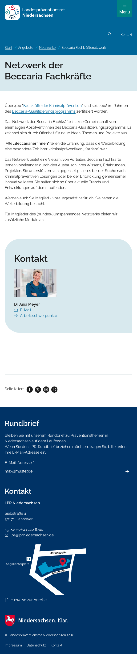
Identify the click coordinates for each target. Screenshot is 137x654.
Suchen (109, 35)
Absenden (129, 471)
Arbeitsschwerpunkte (38, 315)
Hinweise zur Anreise (29, 600)
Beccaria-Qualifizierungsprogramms (44, 111)
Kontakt (126, 35)
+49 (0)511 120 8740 (27, 529)
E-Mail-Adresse (19, 463)
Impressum (13, 645)
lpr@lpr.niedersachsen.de (32, 535)
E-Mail (25, 310)
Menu (124, 11)
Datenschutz (36, 645)
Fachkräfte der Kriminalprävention (52, 105)
